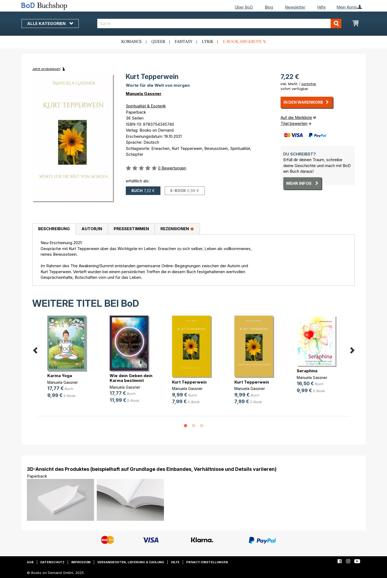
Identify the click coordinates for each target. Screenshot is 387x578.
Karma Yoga (59, 375)
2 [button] (193, 426)
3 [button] (201, 426)
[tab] (54, 229)
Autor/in (91, 228)
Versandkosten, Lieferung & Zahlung (130, 562)
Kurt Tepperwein (189, 382)
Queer (158, 42)
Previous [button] (35, 349)
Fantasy (183, 42)
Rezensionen (177, 229)
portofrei (309, 84)
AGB (30, 562)
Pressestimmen (131, 228)
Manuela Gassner (144, 93)
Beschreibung (54, 228)
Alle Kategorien (50, 23)
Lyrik (207, 42)
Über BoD (244, 7)
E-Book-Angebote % (244, 42)
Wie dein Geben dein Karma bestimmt (131, 378)
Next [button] (352, 349)
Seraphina (307, 370)
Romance (131, 42)
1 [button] (185, 426)
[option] (69, 361)
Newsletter (295, 7)
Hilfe (321, 7)
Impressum (81, 562)
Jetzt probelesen (46, 69)
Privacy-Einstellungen (207, 562)
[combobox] (219, 23)
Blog (269, 7)
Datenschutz (52, 562)
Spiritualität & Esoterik (146, 106)
